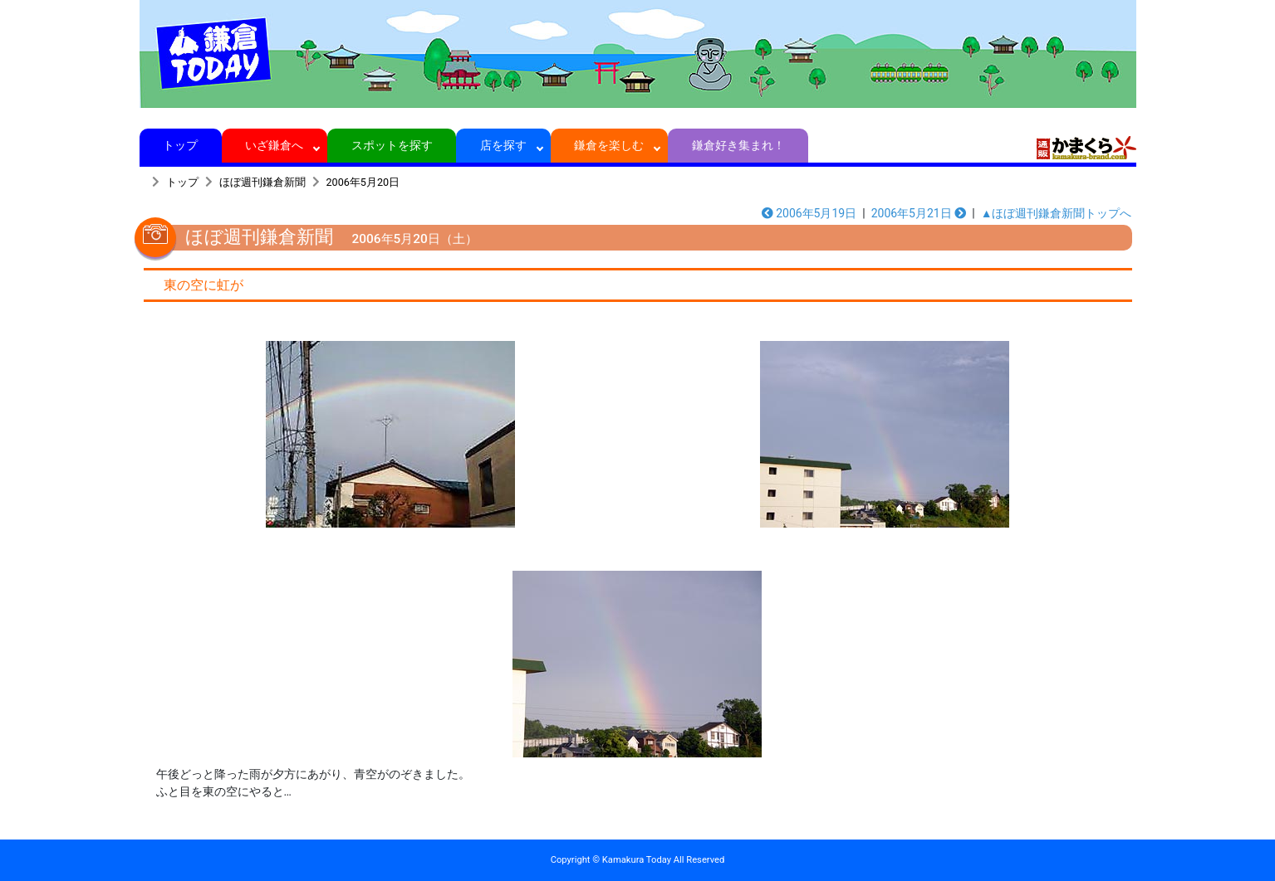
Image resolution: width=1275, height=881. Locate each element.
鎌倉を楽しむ (609, 145)
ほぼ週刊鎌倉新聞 (262, 182)
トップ (180, 145)
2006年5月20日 (363, 182)
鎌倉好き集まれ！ (738, 145)
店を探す (504, 145)
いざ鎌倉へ (274, 145)
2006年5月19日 (809, 213)
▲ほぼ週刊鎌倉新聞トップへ (1056, 213)
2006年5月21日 (919, 213)
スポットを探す (391, 145)
